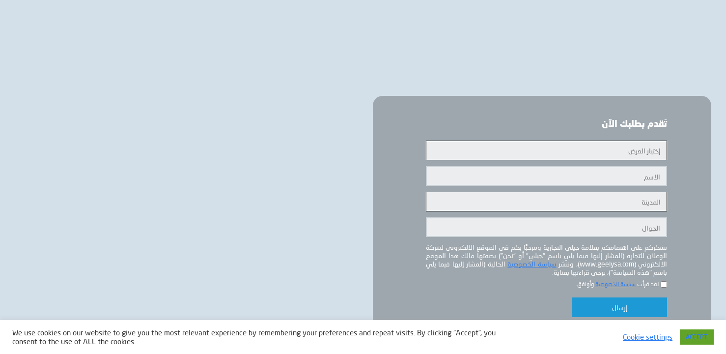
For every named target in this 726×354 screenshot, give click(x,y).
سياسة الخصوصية (531, 264)
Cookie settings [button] (647, 337)
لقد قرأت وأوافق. (617, 284)
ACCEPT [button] (697, 337)
